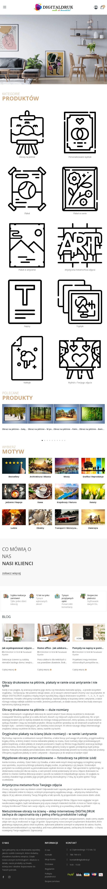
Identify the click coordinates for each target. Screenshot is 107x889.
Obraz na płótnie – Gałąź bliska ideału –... (15, 429)
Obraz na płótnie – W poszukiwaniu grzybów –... (41, 429)
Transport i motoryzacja (67, 528)
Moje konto (50, 859)
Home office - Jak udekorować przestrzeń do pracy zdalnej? (53, 648)
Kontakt (48, 854)
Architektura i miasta (40, 476)
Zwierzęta (93, 528)
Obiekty (40, 528)
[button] (42, 440)
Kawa (40, 502)
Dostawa (49, 864)
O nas (47, 850)
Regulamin (49, 869)
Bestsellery (14, 476)
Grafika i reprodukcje (93, 476)
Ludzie (14, 528)
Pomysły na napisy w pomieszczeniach (88, 648)
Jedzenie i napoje (13, 502)
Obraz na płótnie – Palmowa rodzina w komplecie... (66, 429)
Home (8, 638)
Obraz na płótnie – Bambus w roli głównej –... (92, 429)
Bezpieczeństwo (52, 881)
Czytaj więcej (9, 669)
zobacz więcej (11, 573)
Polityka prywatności (50, 875)
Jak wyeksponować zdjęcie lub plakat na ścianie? (18, 648)
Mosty (67, 476)
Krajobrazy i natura (66, 502)
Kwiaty (93, 502)
